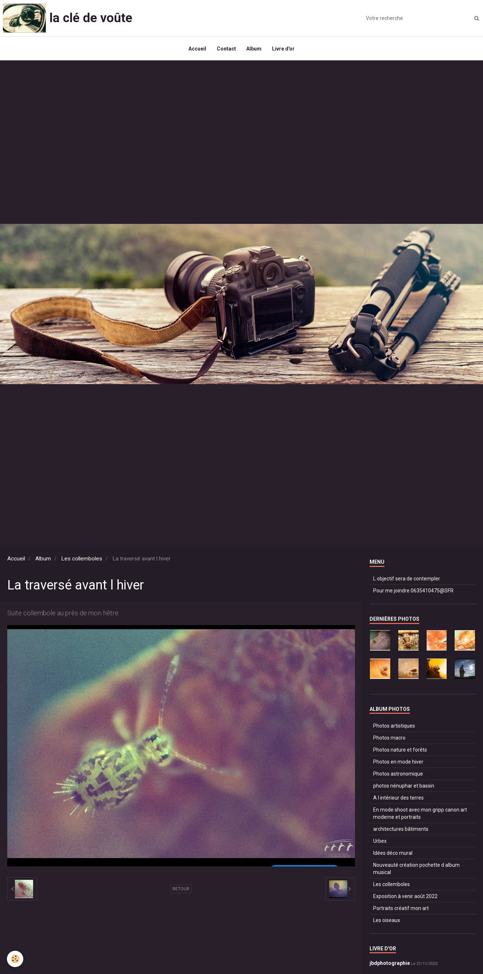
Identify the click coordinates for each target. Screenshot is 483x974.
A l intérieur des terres (398, 799)
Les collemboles (81, 560)
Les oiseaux (386, 922)
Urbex (380, 842)
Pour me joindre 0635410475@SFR (413, 592)
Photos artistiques (394, 727)
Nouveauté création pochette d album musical (416, 870)
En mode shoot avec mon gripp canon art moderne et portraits (420, 814)
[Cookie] (15, 959)
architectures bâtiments (400, 830)
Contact (226, 49)
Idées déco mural (392, 854)
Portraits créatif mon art (401, 910)
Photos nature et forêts (400, 751)
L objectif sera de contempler (406, 580)
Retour (180, 890)
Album (254, 49)
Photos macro (389, 739)
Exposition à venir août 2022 (405, 898)
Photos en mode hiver (398, 763)
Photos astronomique (398, 775)
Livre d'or (284, 49)
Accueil (196, 49)
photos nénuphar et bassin (403, 787)
